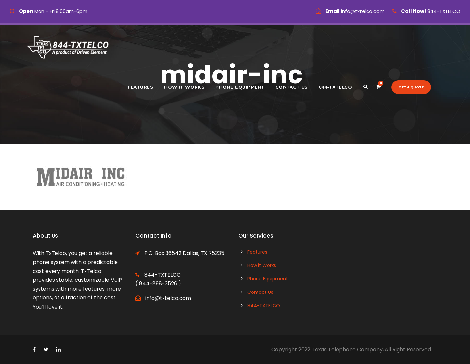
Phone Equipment (240, 87)
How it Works (184, 87)
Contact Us (291, 87)
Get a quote (411, 87)
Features (140, 87)
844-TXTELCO (335, 87)
